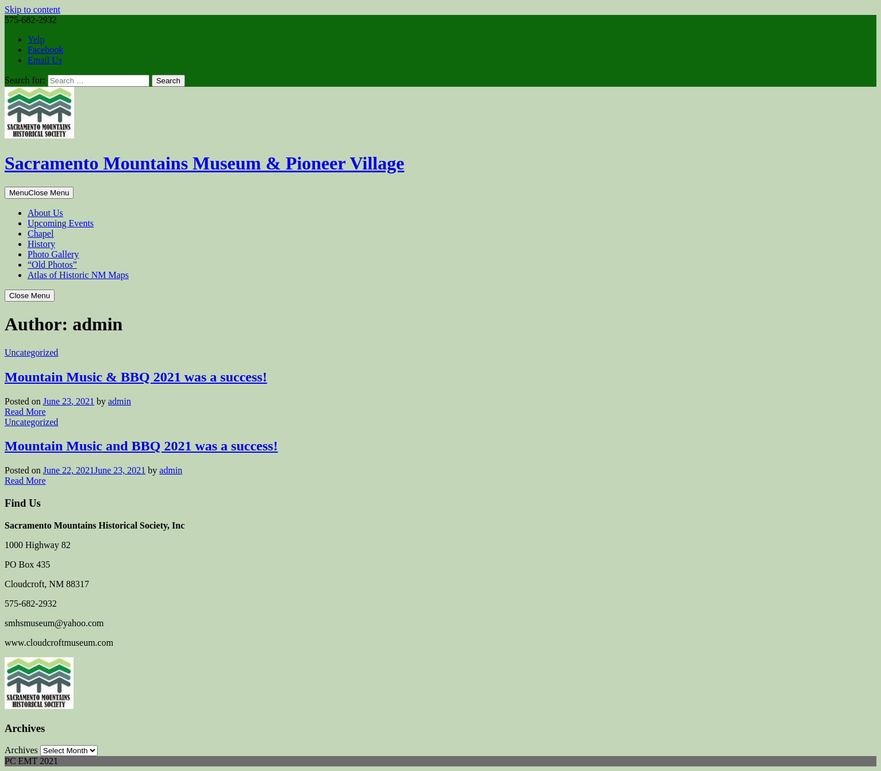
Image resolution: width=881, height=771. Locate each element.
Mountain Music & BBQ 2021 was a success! (136, 376)
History (41, 244)
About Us (45, 213)
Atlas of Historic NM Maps (78, 275)
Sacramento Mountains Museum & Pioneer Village (204, 163)
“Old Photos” (52, 264)
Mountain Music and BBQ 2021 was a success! (141, 445)
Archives (21, 750)
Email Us (45, 60)
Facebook (45, 50)
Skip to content (32, 9)
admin (119, 401)
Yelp (36, 39)
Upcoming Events (61, 223)
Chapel (40, 233)
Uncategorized (31, 352)
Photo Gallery (53, 254)
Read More (25, 412)
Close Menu (29, 295)
